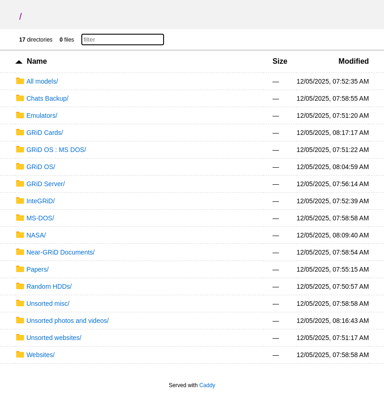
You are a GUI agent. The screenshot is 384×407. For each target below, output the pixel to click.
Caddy (207, 385)
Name (37, 61)
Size (280, 61)
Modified (354, 61)
